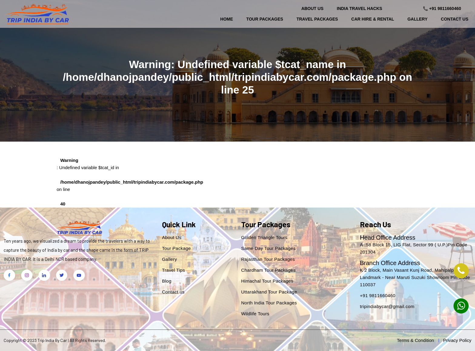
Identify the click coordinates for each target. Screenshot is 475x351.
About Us (312, 8)
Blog (166, 281)
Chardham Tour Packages (268, 270)
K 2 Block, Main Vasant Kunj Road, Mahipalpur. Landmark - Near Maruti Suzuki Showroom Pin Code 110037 (415, 277)
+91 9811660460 (377, 295)
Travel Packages (317, 19)
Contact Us (454, 19)
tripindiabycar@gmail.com (387, 306)
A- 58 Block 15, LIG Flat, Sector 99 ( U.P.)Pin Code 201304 (413, 248)
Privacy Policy (457, 340)
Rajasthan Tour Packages (268, 259)
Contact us (173, 291)
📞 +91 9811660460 (442, 8)
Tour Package (176, 248)
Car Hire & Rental (372, 19)
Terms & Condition (415, 340)
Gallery (417, 19)
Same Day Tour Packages (268, 248)
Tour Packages (264, 19)
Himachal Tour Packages (267, 281)
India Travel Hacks (359, 8)
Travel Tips (173, 270)
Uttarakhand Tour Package (269, 291)
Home (226, 19)
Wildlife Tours (255, 313)
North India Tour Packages (269, 302)
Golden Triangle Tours (264, 237)
